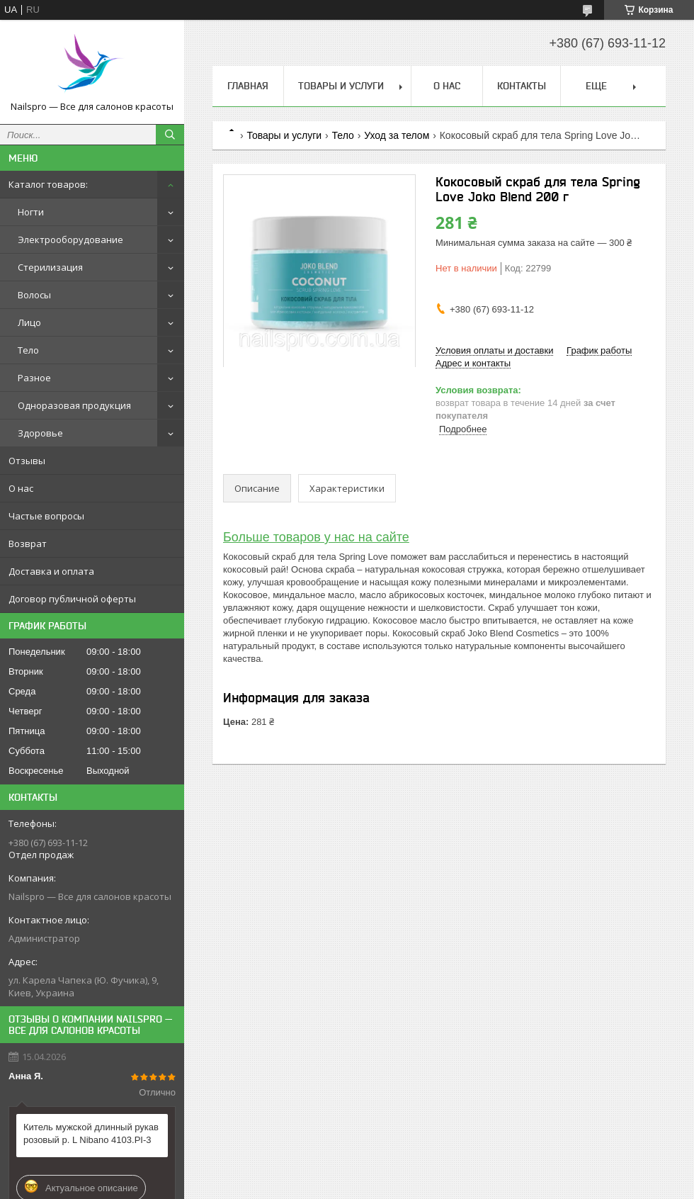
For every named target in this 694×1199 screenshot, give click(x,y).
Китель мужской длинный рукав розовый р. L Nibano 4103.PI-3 (91, 1133)
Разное (34, 377)
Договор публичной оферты (72, 598)
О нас (20, 488)
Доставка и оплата (51, 571)
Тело (28, 350)
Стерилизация (50, 267)
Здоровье (40, 433)
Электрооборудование (70, 239)
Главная (247, 85)
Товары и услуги (341, 85)
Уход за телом (396, 135)
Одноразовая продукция (74, 405)
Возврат (27, 543)
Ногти (31, 212)
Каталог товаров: (48, 184)
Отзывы (26, 460)
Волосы (34, 294)
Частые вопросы (46, 516)
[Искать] (170, 134)
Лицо (29, 322)
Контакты (521, 85)
